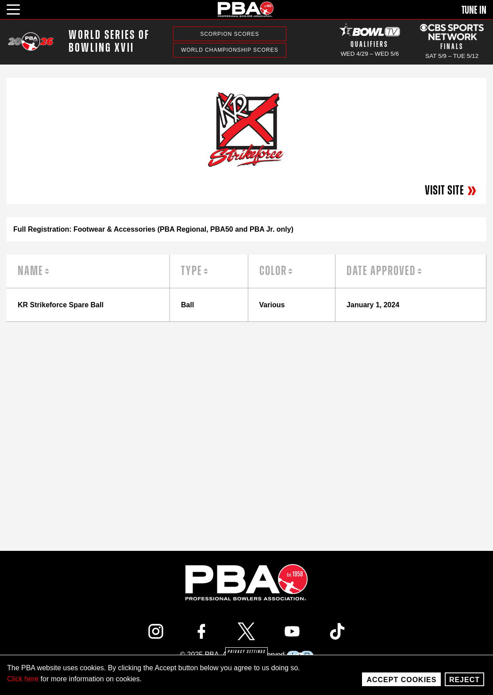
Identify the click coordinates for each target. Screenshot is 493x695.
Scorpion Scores (229, 34)
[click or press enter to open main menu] (18, 8)
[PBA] (246, 9)
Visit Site (451, 190)
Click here (23, 679)
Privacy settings (246, 651)
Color (273, 271)
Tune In (474, 10)
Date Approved (381, 271)
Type (191, 271)
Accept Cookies (401, 680)
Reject (464, 680)
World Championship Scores (229, 50)
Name (30, 271)
